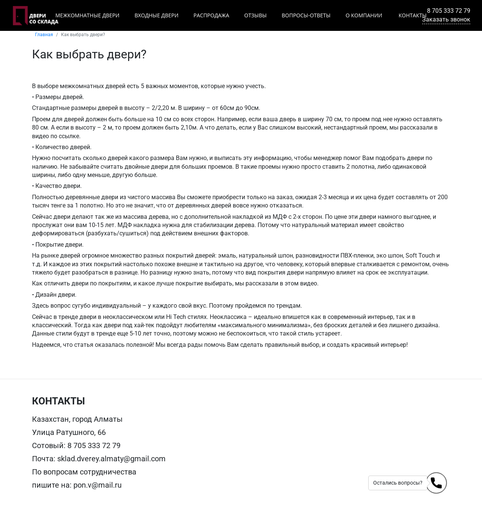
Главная (44, 34)
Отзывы (255, 15)
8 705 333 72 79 (448, 10)
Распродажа (211, 15)
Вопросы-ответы (306, 15)
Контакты (412, 15)
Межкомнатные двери (87, 15)
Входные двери (156, 15)
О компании (364, 15)
